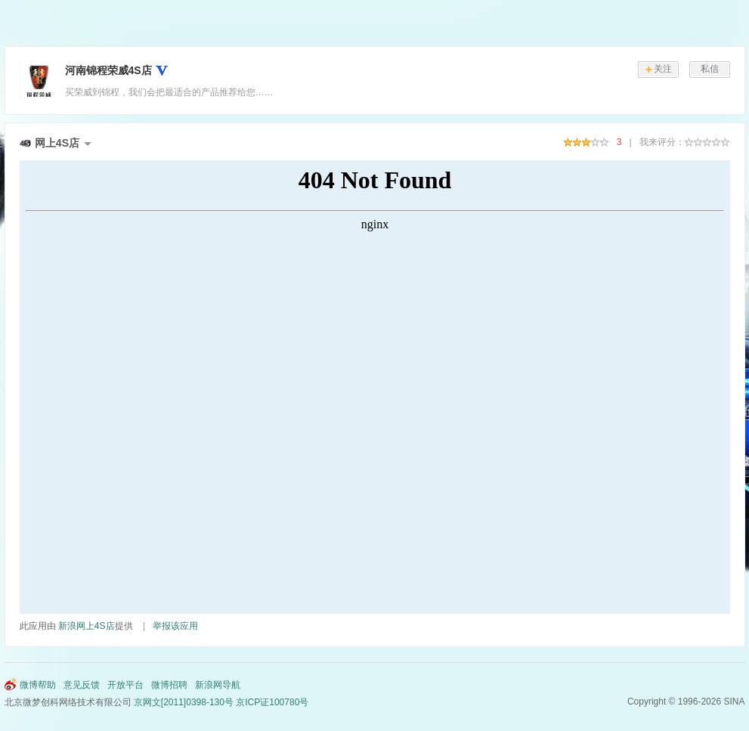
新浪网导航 (217, 685)
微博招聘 (169, 685)
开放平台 (125, 685)
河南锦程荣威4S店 (108, 70)
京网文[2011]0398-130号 (184, 702)
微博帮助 (38, 685)
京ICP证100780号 (272, 702)
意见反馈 (81, 685)
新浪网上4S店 (86, 626)
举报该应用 (175, 626)
